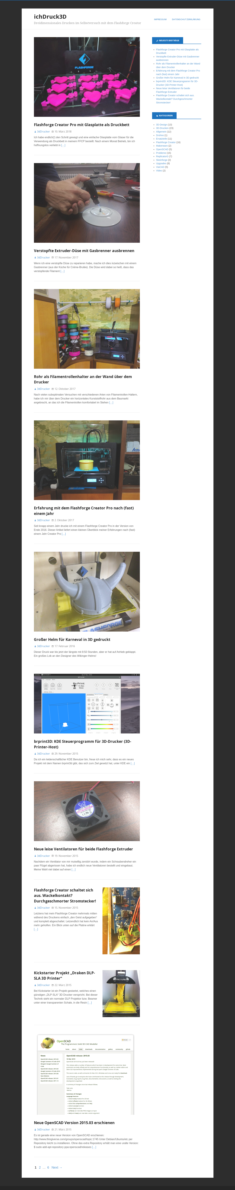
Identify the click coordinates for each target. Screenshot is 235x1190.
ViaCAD (160, 167)
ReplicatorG (162, 156)
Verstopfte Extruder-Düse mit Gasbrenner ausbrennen (84, 250)
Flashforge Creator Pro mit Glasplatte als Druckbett (81, 124)
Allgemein (161, 131)
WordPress (89, 1184)
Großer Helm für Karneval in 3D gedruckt (72, 639)
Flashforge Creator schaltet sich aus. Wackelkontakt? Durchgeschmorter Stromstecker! (65, 896)
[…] (63, 145)
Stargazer (106, 1184)
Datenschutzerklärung (186, 19)
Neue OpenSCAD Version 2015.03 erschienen (74, 1115)
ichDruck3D (50, 16)
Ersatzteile (161, 138)
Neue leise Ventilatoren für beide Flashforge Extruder (83, 849)
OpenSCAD (162, 149)
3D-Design (161, 124)
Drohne (160, 135)
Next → (57, 1160)
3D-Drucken (162, 128)
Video (159, 170)
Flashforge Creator (166, 142)
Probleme (161, 153)
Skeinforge (161, 160)
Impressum (160, 19)
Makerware (162, 145)
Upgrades (161, 163)
